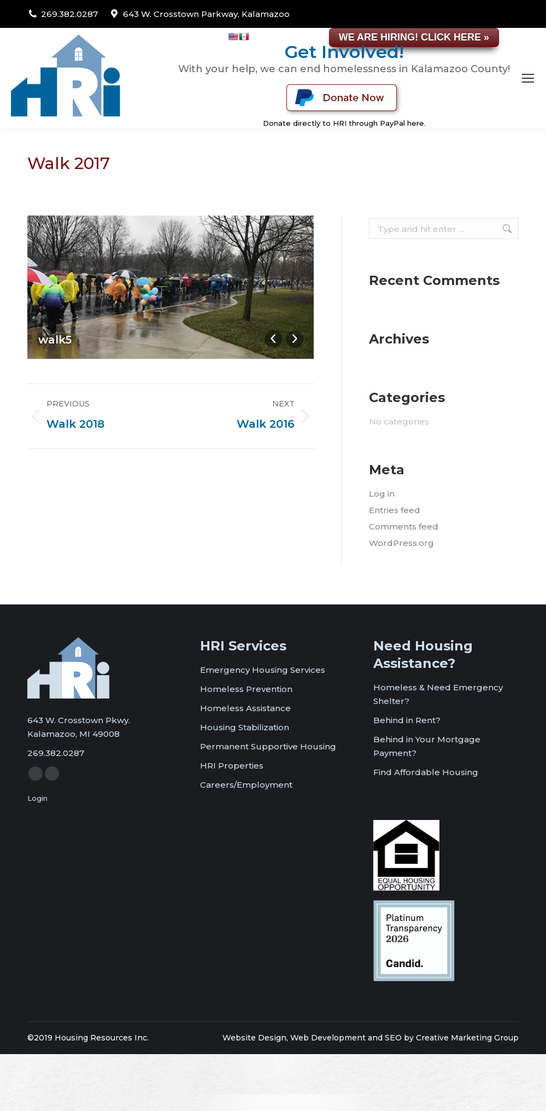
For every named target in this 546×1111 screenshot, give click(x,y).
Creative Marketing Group (467, 1038)
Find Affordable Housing (425, 772)
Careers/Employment (246, 785)
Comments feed (403, 526)
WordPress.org (401, 543)
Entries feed (394, 510)
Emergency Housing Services (262, 670)
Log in (382, 493)
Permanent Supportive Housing (268, 746)
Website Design (254, 1038)
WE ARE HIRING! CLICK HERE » (414, 37)
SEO (393, 1038)
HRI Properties (231, 765)
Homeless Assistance (245, 708)
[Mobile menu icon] (528, 78)
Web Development (328, 1038)
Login (37, 798)
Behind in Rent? (407, 720)
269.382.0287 (69, 14)
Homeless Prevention (246, 689)
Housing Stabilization (244, 727)
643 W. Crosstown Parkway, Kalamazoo (206, 14)
